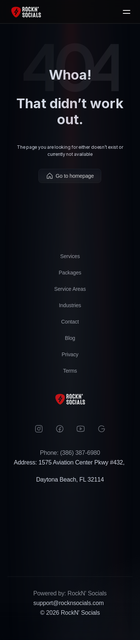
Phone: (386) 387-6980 (70, 453)
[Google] (101, 428)
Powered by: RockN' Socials (69, 593)
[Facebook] (59, 428)
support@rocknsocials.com (68, 603)
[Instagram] (38, 428)
